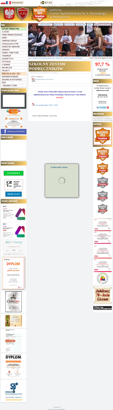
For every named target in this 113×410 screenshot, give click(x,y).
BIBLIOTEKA (58, 24)
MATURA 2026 (7, 68)
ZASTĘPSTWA (80, 24)
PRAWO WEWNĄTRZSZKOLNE (12, 35)
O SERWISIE (6, 65)
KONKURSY (6, 50)
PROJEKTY (5, 71)
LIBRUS (89, 24)
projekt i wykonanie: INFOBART (56, 409)
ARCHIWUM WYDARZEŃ (10, 77)
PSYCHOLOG (6, 62)
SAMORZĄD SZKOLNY (9, 41)
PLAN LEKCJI (69, 24)
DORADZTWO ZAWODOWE (11, 47)
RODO (4, 83)
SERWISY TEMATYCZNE (10, 53)
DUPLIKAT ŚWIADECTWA (10, 29)
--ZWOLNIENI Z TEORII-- (9, 86)
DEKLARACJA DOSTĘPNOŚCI (12, 80)
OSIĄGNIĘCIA (6, 56)
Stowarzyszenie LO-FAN (10, 44)
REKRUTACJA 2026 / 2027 (102, 24)
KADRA (4, 38)
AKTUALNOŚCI (45, 24)
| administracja (56, 407)
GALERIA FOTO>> (8, 59)
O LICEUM (5, 32)
